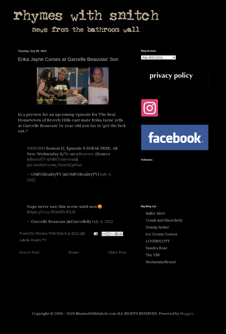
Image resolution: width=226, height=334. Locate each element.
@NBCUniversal (62, 159)
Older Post (117, 252)
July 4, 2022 (102, 221)
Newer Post (29, 252)
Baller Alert (155, 213)
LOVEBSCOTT (158, 241)
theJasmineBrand (160, 262)
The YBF (153, 255)
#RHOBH (36, 148)
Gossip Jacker (157, 227)
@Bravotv (84, 153)
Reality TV (38, 240)
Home (73, 252)
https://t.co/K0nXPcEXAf (51, 211)
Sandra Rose (156, 248)
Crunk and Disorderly (164, 220)
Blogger (186, 313)
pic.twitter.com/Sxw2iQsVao (54, 164)
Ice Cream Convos (161, 234)
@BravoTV (36, 159)
